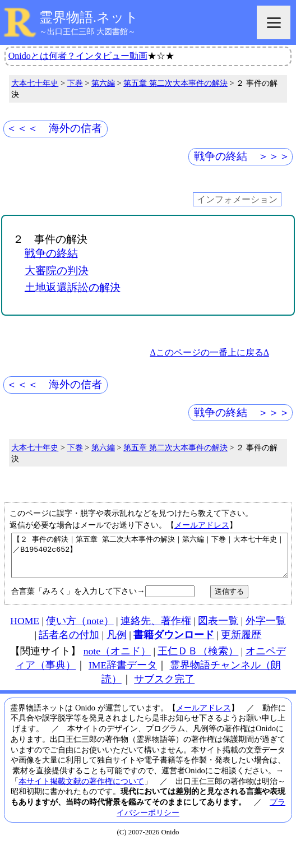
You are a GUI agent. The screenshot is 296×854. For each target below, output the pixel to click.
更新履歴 (241, 643)
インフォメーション (237, 199)
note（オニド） (117, 659)
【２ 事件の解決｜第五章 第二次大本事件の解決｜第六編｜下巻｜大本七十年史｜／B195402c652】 (149, 560)
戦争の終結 (51, 253)
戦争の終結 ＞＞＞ (242, 156)
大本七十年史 (34, 83)
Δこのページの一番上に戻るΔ (209, 352)
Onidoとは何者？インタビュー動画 (77, 56)
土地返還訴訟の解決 (73, 287)
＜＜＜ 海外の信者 (54, 128)
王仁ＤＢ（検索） (198, 659)
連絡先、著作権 (156, 629)
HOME (24, 629)
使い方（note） (79, 629)
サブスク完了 (164, 687)
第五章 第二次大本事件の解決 (175, 83)
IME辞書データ (123, 673)
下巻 (75, 83)
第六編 (103, 83)
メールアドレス (201, 524)
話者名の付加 (69, 643)
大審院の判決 (57, 270)
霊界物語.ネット (88, 17)
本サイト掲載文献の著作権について (81, 789)
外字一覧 (266, 629)
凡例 (117, 643)
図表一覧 (218, 629)
